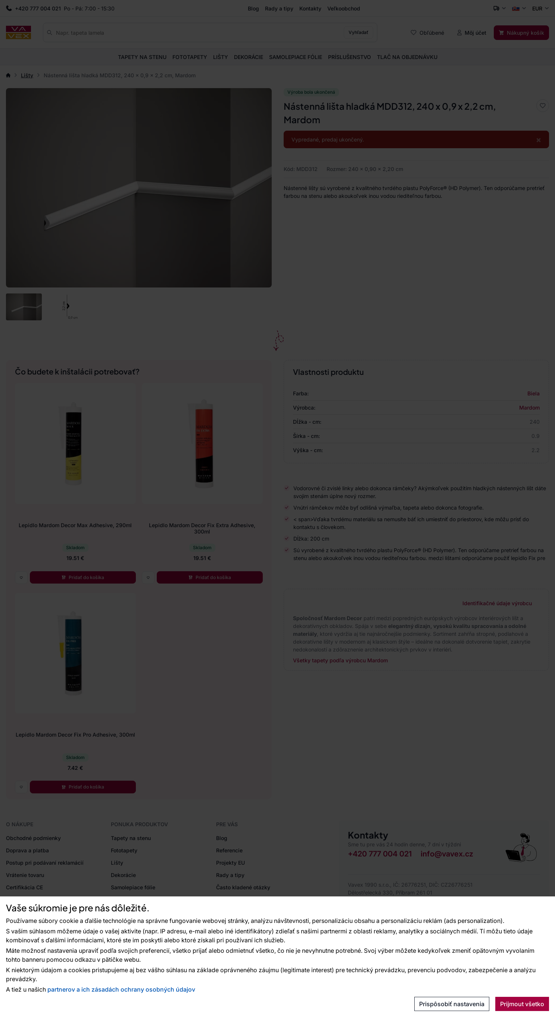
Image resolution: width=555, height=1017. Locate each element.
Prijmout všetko (522, 1004)
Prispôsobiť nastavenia (451, 1004)
